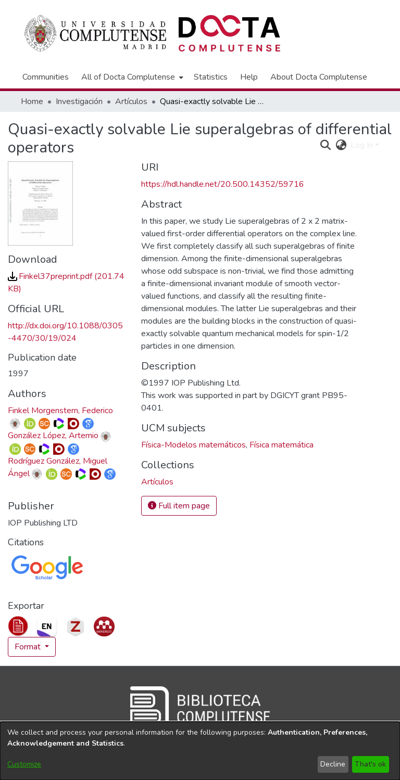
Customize (24, 764)
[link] (157, 482)
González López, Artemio (53, 435)
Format (29, 647)
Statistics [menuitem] (211, 77)
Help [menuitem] (249, 77)
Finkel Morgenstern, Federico (60, 410)
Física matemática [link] (281, 445)
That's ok (370, 764)
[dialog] (200, 751)
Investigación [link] (79, 101)
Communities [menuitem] (45, 77)
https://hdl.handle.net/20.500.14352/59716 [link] (222, 184)
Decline (332, 764)
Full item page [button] (179, 506)
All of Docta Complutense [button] (128, 77)
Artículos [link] (131, 101)
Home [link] (32, 101)
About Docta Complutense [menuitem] (318, 77)
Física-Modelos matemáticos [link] (193, 445)
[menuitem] (131, 77)
